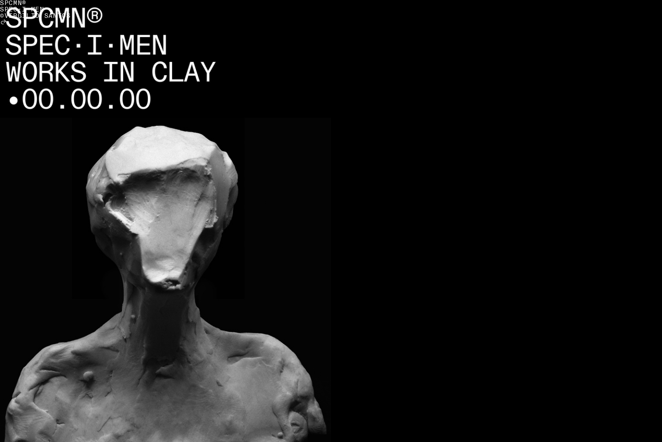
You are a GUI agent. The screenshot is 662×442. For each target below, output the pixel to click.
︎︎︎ (4, 22)
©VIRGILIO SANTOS (35, 16)
